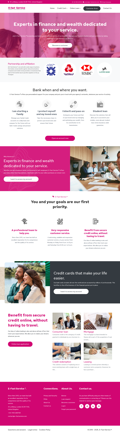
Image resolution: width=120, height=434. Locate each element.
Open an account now (60, 138)
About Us (47, 403)
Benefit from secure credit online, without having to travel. (95, 233)
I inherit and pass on (73, 111)
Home (52, 8)
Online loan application (20, 344)
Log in (63, 406)
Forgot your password (68, 409)
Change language (106, 2)
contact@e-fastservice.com (91, 2)
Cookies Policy (44, 430)
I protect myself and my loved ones (46, 113)
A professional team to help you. (24, 232)
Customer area (92, 8)
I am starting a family (20, 113)
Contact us (107, 8)
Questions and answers (17, 430)
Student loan (100, 111)
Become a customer (60, 45)
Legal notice (32, 430)
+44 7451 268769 (14, 413)
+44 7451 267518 (77, 2)
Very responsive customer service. (60, 232)
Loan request (65, 399)
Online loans (74, 8)
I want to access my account (21, 179)
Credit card (61, 8)
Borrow (63, 396)
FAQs (45, 399)
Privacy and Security (50, 396)
